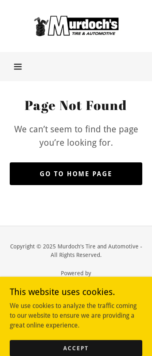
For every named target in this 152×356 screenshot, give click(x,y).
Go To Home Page (76, 174)
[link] (76, 26)
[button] (18, 66)
